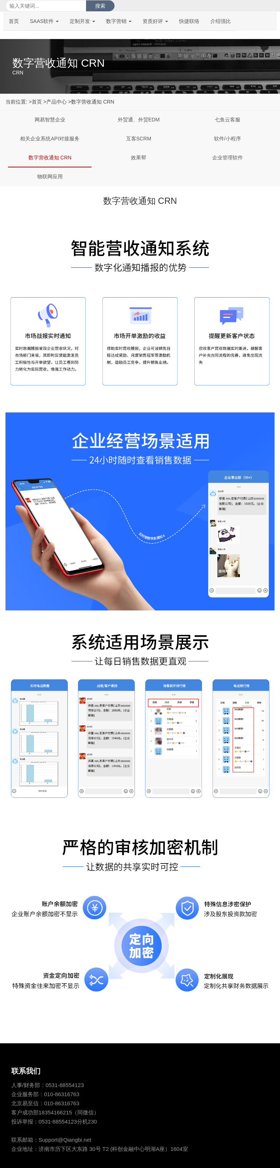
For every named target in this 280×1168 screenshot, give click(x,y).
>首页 (35, 102)
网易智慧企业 (50, 120)
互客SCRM (138, 138)
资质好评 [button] (155, 21)
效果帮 (138, 157)
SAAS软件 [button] (44, 21)
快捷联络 (189, 21)
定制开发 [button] (82, 21)
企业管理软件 (227, 157)
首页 (14, 21)
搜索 (100, 6)
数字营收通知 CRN (49, 157)
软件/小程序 (227, 138)
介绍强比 (220, 21)
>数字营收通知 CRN (91, 102)
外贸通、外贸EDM (139, 120)
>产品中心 (55, 102)
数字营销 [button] (119, 21)
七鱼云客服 (227, 120)
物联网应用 (50, 176)
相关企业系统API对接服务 (49, 138)
